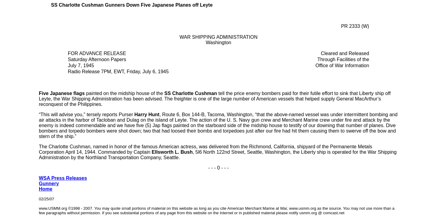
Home (45, 189)
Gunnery (49, 183)
